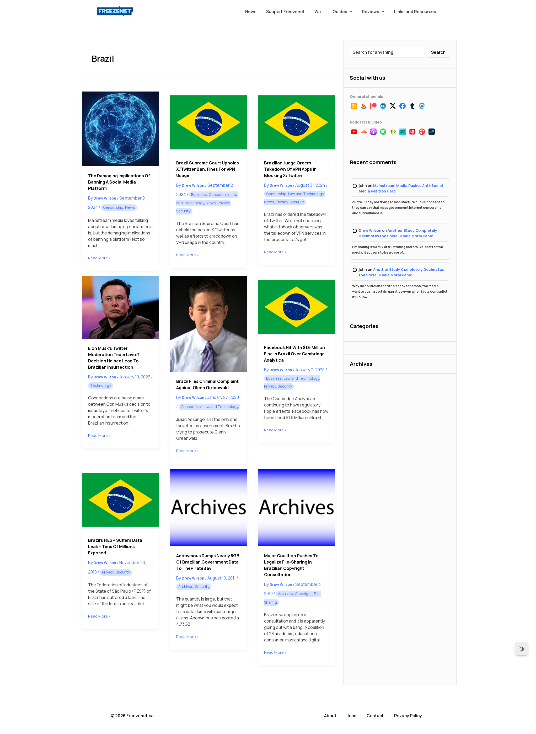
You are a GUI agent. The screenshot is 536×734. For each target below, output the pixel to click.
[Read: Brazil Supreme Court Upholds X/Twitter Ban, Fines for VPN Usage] (208, 122)
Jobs (356, 716)
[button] (353, 11)
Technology (100, 385)
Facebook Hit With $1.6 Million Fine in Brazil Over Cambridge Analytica (294, 354)
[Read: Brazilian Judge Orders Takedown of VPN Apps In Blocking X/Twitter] (296, 122)
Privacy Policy (411, 716)
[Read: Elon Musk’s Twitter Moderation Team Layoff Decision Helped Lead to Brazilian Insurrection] (120, 307)
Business (199, 194)
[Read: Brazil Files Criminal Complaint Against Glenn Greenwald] (208, 324)
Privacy (223, 202)
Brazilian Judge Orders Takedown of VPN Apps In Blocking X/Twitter (290, 169)
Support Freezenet (291, 11)
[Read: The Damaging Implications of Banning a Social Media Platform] (120, 129)
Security (183, 210)
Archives (185, 586)
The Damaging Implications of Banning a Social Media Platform (119, 182)
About (335, 716)
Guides (346, 11)
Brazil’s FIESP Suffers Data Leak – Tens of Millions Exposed (115, 546)
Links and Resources (416, 11)
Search (438, 52)
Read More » (100, 258)
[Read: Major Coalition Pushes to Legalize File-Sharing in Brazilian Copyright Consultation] (296, 507)
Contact (379, 716)
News (258, 11)
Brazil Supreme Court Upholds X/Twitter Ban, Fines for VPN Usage (207, 169)
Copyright (303, 593)
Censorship (113, 207)
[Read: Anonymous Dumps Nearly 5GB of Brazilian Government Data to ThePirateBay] (208, 507)
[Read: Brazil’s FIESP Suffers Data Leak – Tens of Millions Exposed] (120, 500)
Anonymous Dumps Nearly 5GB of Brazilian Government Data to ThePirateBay (207, 562)
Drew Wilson (370, 230)
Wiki (323, 11)
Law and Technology (306, 193)
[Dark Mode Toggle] (521, 648)
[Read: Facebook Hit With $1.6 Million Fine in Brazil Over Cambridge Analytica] (296, 307)
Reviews (375, 11)
